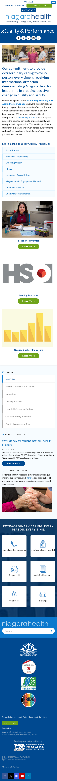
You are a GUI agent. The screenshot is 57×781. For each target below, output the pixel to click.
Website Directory (43, 575)
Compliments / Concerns (14, 550)
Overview (10, 379)
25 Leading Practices (27, 117)
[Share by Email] (33, 38)
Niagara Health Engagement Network (23, 181)
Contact (29, 10)
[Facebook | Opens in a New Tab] (5, 776)
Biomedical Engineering (17, 156)
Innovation (10, 394)
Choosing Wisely (14, 162)
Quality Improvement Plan (18, 193)
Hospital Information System (19, 409)
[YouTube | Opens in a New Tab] (22, 776)
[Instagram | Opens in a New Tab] (16, 776)
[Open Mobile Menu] (53, 2)
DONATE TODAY (39, 5)
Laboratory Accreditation (18, 175)
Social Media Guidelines (38, 717)
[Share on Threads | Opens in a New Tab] (23, 38)
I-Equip (9, 169)
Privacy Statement (9, 717)
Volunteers (14, 600)
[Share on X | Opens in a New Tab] (38, 38)
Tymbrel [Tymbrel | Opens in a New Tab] (16, 767)
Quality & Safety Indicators (18, 416)
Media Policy (22, 717)
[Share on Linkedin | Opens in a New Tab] (28, 38)
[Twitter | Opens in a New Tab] (11, 776)
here (29, 478)
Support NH (14, 575)
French (9, 5)
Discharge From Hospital (43, 550)
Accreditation (12, 150)
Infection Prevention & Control (20, 386)
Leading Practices (13, 401)
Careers (19, 5)
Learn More (28, 246)
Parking (43, 600)
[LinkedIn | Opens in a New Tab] (28, 776)
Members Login (10, 723)
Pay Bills (28, 2)
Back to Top (6, 728)
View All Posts (13, 463)
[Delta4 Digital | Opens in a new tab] (16, 758)
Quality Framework (15, 187)
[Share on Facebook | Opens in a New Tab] (18, 38)
